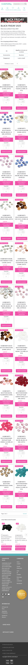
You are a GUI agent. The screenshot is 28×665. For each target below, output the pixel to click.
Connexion (18, 8)
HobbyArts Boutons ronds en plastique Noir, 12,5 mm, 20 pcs (6, 539)
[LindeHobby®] (6, 3)
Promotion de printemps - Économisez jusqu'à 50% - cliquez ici (13, 0)
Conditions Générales (8, 653)
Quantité (6, 97)
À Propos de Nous (5, 607)
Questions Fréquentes (5, 612)
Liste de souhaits (13, 8)
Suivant (25, 513)
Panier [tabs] (24, 8)
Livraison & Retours (4, 616)
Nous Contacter (7, 650)
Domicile (7, 8)
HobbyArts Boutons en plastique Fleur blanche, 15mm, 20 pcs (21, 539)
